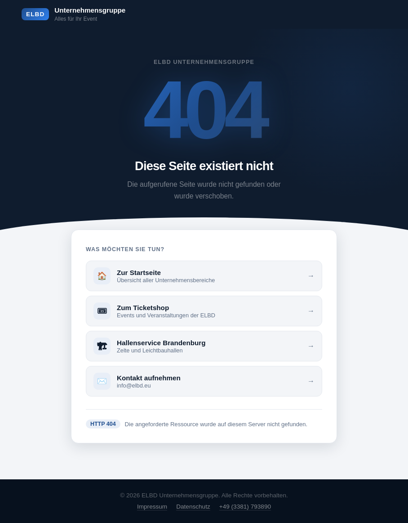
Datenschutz (193, 506)
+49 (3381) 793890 (245, 506)
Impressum (152, 506)
